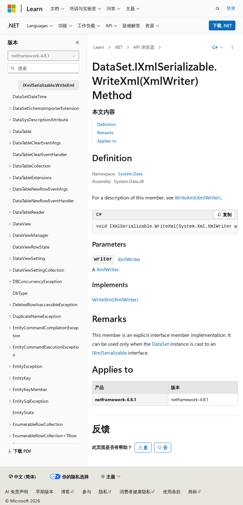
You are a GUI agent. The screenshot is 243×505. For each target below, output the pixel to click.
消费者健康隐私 (135, 492)
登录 (231, 8)
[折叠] (77, 42)
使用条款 (172, 492)
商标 (192, 492)
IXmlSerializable (109, 352)
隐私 (103, 492)
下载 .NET (222, 25)
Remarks (105, 132)
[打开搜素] (217, 8)
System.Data (130, 174)
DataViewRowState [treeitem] (31, 247)
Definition (106, 124)
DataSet (160, 343)
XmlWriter (129, 259)
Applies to (106, 141)
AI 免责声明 (16, 492)
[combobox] (43, 56)
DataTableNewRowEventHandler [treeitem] (43, 201)
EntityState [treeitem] (23, 412)
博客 (65, 492)
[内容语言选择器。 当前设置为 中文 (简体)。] (22, 477)
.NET (118, 47)
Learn (98, 47)
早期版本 (44, 492)
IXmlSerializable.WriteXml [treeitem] (48, 85)
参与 (86, 492)
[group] (165, 227)
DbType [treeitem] (20, 293)
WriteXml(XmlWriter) (198, 197)
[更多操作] (232, 47)
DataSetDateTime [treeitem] (30, 96)
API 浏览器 (143, 47)
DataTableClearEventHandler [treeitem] (40, 154)
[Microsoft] (12, 8)
